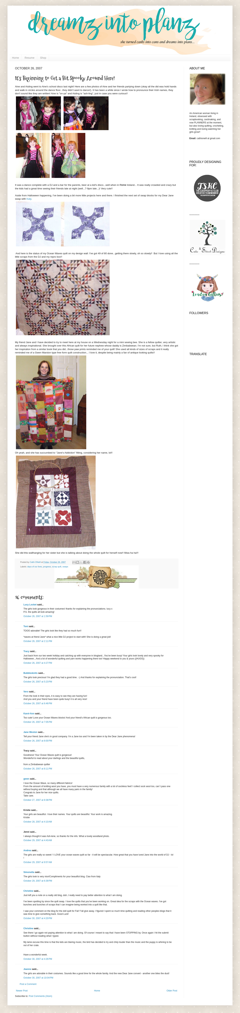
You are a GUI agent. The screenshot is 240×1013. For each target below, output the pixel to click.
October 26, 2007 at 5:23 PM (37, 681)
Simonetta (28, 872)
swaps (65, 566)
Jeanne (27, 969)
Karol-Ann (28, 713)
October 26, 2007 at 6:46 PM (37, 703)
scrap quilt (56, 566)
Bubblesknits (30, 673)
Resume (29, 57)
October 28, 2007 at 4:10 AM (37, 821)
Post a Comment (28, 984)
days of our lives (34, 566)
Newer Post (22, 990)
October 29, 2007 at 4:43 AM (37, 840)
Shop (43, 57)
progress (47, 566)
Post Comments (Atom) (40, 996)
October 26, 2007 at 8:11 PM (37, 768)
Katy (29, 198)
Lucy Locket (30, 604)
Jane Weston (30, 732)
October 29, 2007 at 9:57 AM (37, 862)
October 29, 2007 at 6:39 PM (37, 881)
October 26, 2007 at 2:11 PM (37, 641)
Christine (28, 891)
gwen (26, 779)
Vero (25, 691)
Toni (25, 626)
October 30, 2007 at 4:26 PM (37, 959)
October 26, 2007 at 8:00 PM (37, 740)
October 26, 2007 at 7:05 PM (37, 722)
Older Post (171, 990)
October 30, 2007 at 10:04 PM (38, 977)
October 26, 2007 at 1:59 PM (37, 616)
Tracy (26, 651)
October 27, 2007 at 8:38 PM (37, 800)
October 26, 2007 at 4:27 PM (37, 663)
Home (15, 57)
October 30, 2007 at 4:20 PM (37, 918)
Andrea (27, 850)
